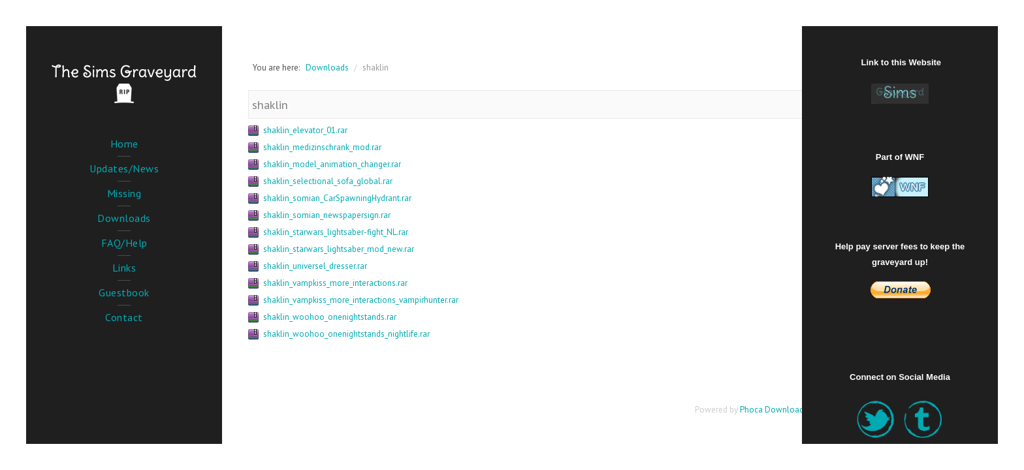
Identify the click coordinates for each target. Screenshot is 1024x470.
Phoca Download (772, 409)
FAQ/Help (124, 242)
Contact (124, 317)
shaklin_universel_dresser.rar (315, 266)
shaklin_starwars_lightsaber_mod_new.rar (338, 249)
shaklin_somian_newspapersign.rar (327, 215)
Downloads (124, 218)
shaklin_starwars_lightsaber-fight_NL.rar (335, 232)
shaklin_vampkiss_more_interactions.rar (335, 283)
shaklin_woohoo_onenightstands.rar (329, 316)
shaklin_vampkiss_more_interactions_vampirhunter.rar (360, 300)
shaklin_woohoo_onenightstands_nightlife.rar (346, 333)
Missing (124, 193)
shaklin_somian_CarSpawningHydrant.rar (337, 198)
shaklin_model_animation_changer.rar (332, 164)
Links (124, 267)
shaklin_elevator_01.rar (305, 130)
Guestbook (124, 292)
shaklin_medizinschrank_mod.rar (322, 147)
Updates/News (124, 168)
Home (124, 143)
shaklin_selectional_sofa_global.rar (327, 181)
